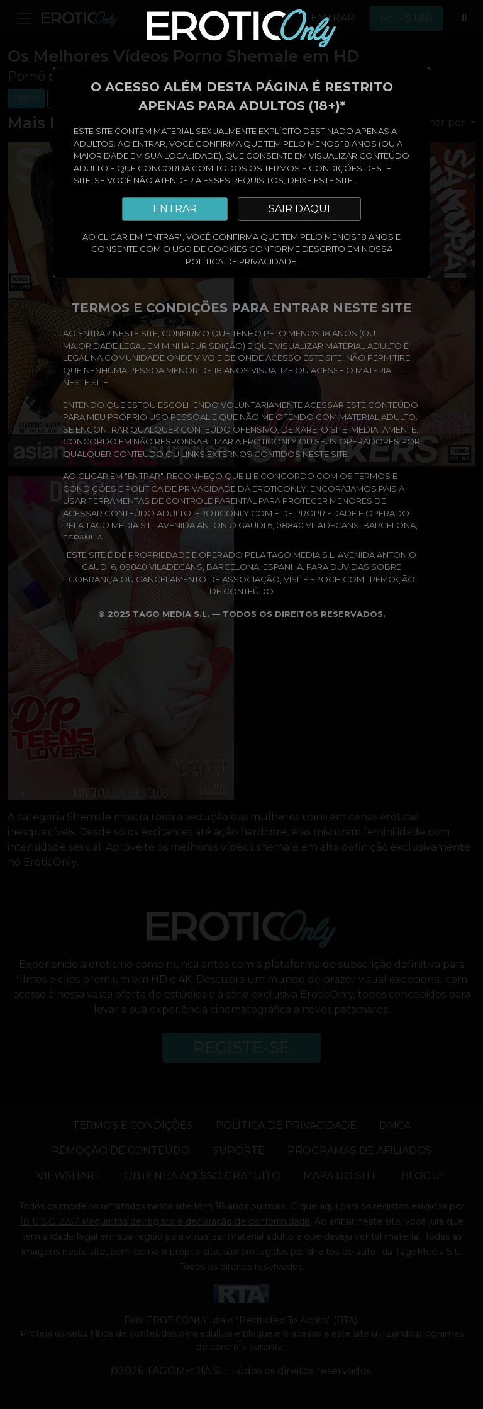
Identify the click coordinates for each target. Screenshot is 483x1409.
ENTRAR (175, 209)
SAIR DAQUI (299, 209)
